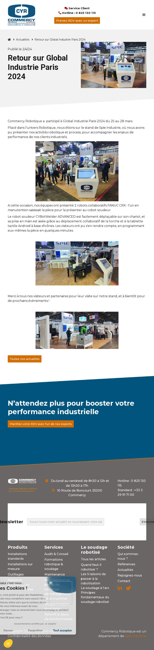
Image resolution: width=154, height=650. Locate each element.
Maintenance (54, 574)
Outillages (16, 574)
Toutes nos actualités (25, 359)
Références (126, 564)
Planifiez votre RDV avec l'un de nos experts (41, 424)
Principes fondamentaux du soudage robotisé (95, 597)
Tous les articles (93, 559)
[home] (21, 15)
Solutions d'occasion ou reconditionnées (20, 584)
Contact (124, 581)
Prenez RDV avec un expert (77, 20)
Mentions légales (48, 631)
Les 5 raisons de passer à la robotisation (93, 578)
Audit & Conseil (56, 554)
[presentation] (124, 521)
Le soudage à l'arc (95, 588)
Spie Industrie (122, 634)
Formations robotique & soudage (53, 564)
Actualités (22, 39)
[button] (142, 15)
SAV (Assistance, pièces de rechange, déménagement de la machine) (57, 589)
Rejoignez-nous (130, 575)
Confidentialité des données (29, 636)
